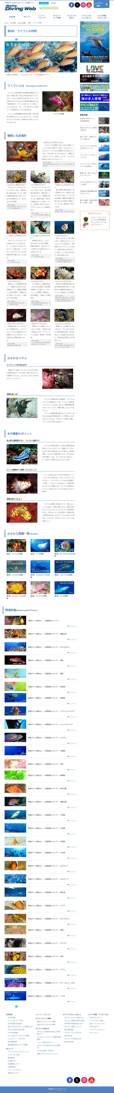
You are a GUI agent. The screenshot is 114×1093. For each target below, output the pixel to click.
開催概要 (11, 1058)
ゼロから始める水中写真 (16, 1030)
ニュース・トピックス (42, 17)
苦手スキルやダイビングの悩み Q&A (20, 1027)
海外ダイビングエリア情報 (46, 1024)
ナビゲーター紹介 (14, 1055)
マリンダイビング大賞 (15, 1020)
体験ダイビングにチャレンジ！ (47, 1054)
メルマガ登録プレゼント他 (101, 17)
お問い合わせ (94, 1027)
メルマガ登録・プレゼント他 (98, 1014)
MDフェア (27, 17)
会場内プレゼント (14, 1073)
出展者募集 (11, 1067)
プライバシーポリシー (97, 1030)
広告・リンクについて (97, 1024)
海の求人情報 (68, 1042)
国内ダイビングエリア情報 (46, 1021)
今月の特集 (11, 1017)
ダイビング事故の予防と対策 (74, 1020)
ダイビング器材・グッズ (72, 1027)
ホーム (7, 23)
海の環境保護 (12, 1042)
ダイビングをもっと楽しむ (86, 17)
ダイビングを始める (71, 17)
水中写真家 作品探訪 (15, 1024)
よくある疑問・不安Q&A (45, 1051)
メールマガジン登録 (96, 1020)
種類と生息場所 (12, 75)
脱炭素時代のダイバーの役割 (18, 1045)
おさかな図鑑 (22, 23)
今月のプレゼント (96, 1017)
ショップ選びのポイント (45, 1042)
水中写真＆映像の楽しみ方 (73, 1024)
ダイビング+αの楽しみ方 (72, 1039)
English (53, 3)
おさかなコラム (27, 75)
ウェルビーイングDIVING (16, 1039)
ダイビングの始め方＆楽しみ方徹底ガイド (48, 1033)
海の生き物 (68, 1036)
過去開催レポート (14, 1064)
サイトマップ (94, 1033)
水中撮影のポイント (43, 75)
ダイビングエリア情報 (57, 17)
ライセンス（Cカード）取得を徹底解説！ (49, 1038)
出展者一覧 (11, 1061)
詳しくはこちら (72, 626)
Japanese (43, 3)
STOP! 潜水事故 (13, 1033)
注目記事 (12, 17)
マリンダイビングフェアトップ (18, 1052)
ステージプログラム (14, 1070)
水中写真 (13, 23)
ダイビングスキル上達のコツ (74, 1017)
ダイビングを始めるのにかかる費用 (48, 1046)
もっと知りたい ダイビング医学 (18, 1036)
